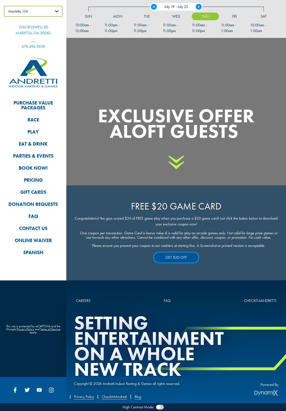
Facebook (15, 390)
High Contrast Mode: (138, 407)
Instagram (51, 390)
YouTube (39, 390)
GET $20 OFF (176, 257)
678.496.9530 (33, 46)
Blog (138, 396)
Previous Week (154, 8)
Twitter (27, 390)
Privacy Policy (25, 329)
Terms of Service (50, 329)
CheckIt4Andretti (114, 396)
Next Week (199, 8)
